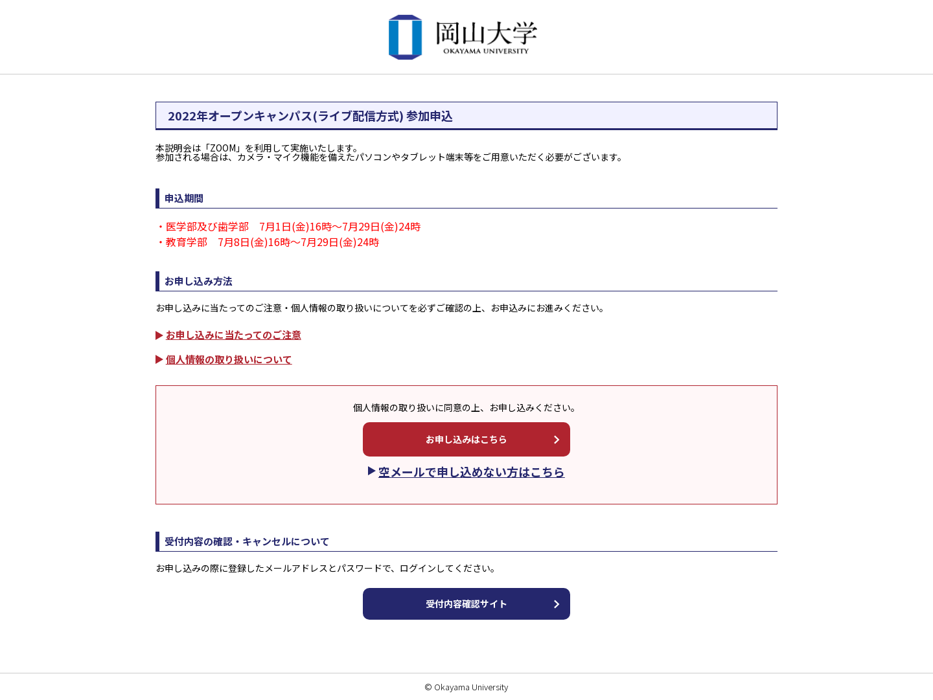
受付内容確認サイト (466, 603)
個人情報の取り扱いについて (229, 359)
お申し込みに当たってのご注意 (233, 334)
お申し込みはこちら (466, 439)
